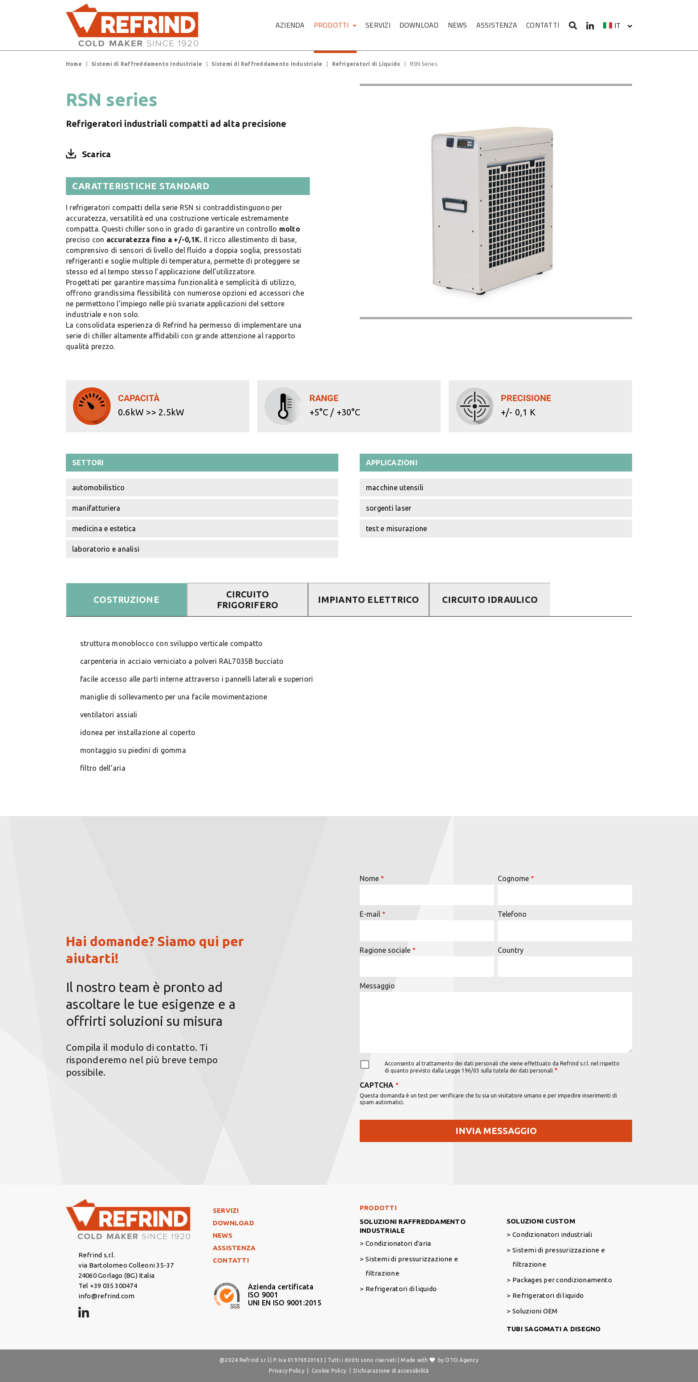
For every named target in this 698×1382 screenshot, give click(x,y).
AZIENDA (290, 25)
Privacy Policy (286, 1371)
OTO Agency (461, 1360)
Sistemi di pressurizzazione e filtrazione (411, 1266)
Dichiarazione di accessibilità (391, 1371)
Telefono (512, 914)
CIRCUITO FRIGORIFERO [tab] (248, 599)
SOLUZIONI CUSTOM (541, 1221)
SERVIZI (377, 25)
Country (511, 950)
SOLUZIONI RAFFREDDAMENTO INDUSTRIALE (413, 1226)
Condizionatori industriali (552, 1234)
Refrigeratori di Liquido (366, 64)
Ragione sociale (385, 950)
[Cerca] (573, 25)
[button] (617, 25)
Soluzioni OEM (534, 1311)
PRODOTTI (335, 25)
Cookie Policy (329, 1371)
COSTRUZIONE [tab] (126, 599)
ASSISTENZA (496, 25)
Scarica (96, 154)
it (617, 25)
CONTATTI (542, 25)
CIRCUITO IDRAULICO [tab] (490, 599)
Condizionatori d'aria (398, 1243)
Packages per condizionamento (562, 1280)
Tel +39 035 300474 (107, 1285)
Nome (369, 878)
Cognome (513, 878)
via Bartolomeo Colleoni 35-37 (126, 1265)
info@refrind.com (106, 1296)
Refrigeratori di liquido (401, 1289)
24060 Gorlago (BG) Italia (116, 1275)
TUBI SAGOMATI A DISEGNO (554, 1329)
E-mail (370, 914)
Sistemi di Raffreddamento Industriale (146, 64)
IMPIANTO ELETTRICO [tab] (368, 599)
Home (74, 64)
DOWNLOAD (419, 25)
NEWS (457, 25)
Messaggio (377, 986)
